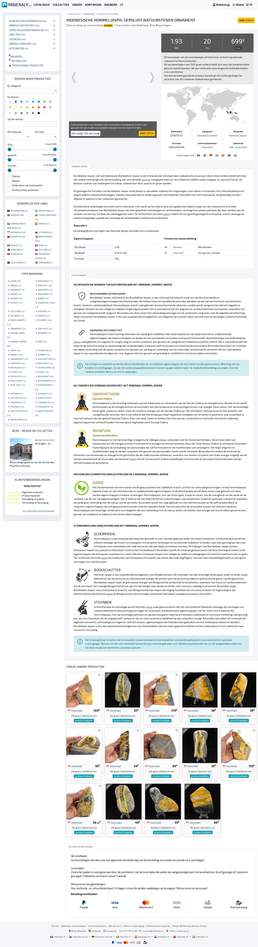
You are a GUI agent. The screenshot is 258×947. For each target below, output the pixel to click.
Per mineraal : (15, 131)
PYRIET (43, 372)
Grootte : (12, 165)
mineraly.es (143, 936)
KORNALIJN (45, 350)
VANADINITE (45, 406)
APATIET (15, 294)
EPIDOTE (44, 315)
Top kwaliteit (18, 60)
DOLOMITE (17, 315)
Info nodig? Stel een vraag (85, 133)
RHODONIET (45, 376)
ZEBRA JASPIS (18, 419)
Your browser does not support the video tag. (113, 77)
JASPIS (15, 350)
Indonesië (207, 147)
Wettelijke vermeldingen (73, 926)
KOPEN (246, 20)
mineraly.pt (181, 936)
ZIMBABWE (45, 262)
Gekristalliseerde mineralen (29, 30)
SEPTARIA (16, 393)
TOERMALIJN (46, 402)
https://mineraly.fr (179, 931)
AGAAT (15, 281)
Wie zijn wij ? (114, 926)
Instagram (110, 931)
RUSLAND (45, 249)
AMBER (15, 285)
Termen (55, 926)
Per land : (40, 131)
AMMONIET (17, 289)
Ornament (89, 14)
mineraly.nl (162, 936)
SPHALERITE (17, 402)
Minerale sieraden (22, 43)
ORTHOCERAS (46, 367)
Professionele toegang (158, 926)
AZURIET (16, 298)
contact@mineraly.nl (153, 931)
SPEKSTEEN (45, 398)
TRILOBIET (17, 406)
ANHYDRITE (45, 289)
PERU (43, 245)
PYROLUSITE (17, 376)
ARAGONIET (45, 294)
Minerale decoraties (24, 25)
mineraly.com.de (102, 936)
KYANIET (43, 354)
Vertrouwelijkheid (97, 926)
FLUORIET (44, 320)
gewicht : (12, 155)
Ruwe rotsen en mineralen (28, 20)
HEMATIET (44, 333)
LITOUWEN (46, 232)
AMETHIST (45, 285)
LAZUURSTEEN (46, 359)
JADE (42, 341)
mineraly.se (200, 936)
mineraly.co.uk (78, 936)
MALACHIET (45, 363)
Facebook (95, 931)
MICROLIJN (17, 367)
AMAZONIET (45, 281)
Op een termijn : (16, 119)
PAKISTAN (17, 249)
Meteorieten (18, 48)
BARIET (43, 298)
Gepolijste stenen (108, 14)
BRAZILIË (17, 215)
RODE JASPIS (18, 380)
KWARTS (16, 354)
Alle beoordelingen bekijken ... (39, 511)
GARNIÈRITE (17, 328)
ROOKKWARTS (47, 380)
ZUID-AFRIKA (18, 262)
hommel (75, 710)
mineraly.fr (58, 936)
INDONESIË (18, 232)
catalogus (74, 14)
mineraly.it (123, 936)
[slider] (9, 149)
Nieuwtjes (16, 56)
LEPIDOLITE (17, 363)
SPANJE (44, 223)
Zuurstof (178, 252)
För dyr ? (238, 48)
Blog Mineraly (77, 931)
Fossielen (17, 39)
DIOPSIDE (44, 311)
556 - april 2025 (238, 147)
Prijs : (10, 144)
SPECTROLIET (18, 398)
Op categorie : (14, 85)
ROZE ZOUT (17, 385)
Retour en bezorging (133, 926)
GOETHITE (45, 328)
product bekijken (84, 720)
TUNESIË (16, 254)
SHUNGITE (45, 393)
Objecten (17, 34)
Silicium (177, 247)
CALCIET (16, 302)
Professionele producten (26, 65)
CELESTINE (17, 311)
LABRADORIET (19, 359)
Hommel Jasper (238, 135)
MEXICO (16, 245)
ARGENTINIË (46, 210)
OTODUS (16, 372)
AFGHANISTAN (19, 210)
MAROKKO (18, 236)
